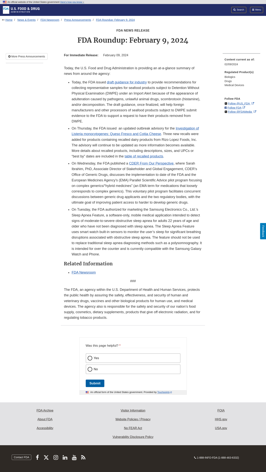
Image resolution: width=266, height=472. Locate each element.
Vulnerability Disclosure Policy (133, 437)
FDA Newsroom (49, 19)
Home (8, 19)
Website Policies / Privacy (133, 419)
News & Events (26, 19)
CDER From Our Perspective (151, 163)
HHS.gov (221, 419)
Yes (96, 358)
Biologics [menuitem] (230, 76)
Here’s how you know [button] (72, 2)
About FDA (44, 419)
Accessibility (45, 428)
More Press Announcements (26, 56)
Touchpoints (163, 392)
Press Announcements (77, 19)
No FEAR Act (133, 428)
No (96, 369)
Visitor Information (133, 410)
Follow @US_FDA (239, 103)
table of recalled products (144, 156)
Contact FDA (21, 457)
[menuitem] (241, 63)
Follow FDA (234, 107)
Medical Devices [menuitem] (234, 85)
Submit (95, 383)
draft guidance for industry (127, 82)
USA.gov (221, 428)
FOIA (221, 410)
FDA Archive (44, 410)
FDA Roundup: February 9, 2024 (115, 19)
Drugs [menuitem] (228, 81)
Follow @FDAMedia (240, 111)
